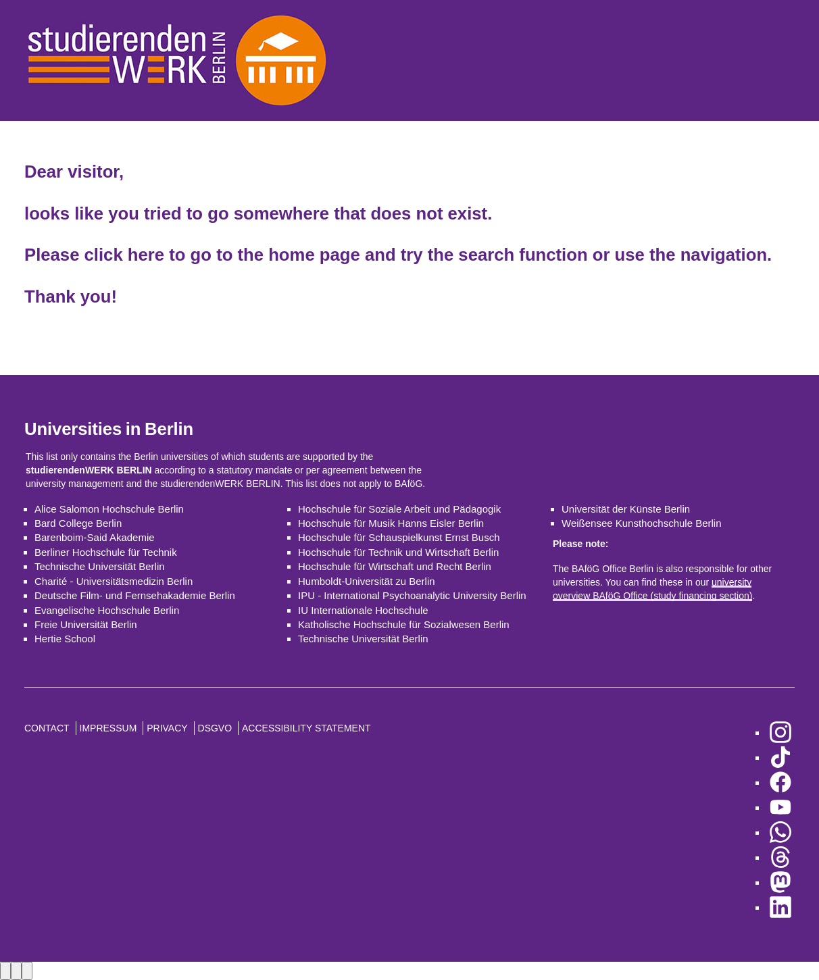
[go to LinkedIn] (780, 907)
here (146, 254)
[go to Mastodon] (780, 882)
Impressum (108, 728)
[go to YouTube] (780, 807)
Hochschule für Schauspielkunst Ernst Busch (398, 537)
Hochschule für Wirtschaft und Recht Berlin (394, 566)
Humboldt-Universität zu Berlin (366, 581)
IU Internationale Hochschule (363, 610)
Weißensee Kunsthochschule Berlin (642, 523)
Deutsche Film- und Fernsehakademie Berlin (134, 595)
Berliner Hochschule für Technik (105, 552)
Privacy (167, 728)
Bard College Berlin (78, 523)
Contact (47, 728)
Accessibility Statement (306, 728)
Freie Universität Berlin (85, 624)
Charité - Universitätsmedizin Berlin (113, 581)
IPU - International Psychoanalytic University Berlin (412, 595)
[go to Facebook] (780, 782)
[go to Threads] (780, 857)
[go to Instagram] (780, 732)
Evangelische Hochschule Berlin (106, 610)
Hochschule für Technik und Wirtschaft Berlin (398, 552)
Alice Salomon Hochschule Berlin (109, 509)
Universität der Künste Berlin (626, 509)
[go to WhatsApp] (780, 832)
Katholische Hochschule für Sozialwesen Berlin (404, 624)
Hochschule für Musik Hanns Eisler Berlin (391, 523)
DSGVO (215, 728)
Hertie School (64, 638)
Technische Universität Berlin (99, 566)
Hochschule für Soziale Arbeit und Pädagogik (399, 509)
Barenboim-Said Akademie (94, 537)
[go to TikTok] (780, 757)
